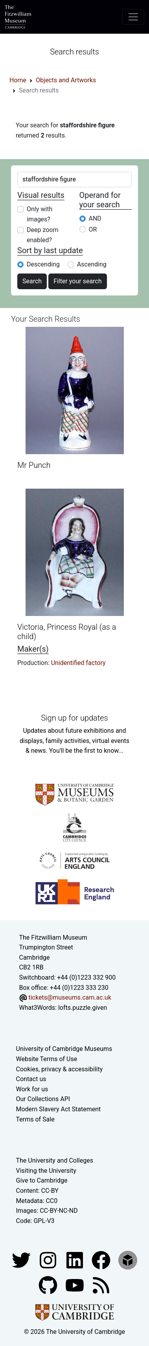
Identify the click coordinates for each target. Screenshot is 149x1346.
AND (95, 218)
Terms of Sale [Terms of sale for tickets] (35, 1119)
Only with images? (39, 214)
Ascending (92, 264)
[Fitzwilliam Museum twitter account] (22, 1260)
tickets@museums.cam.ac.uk (69, 997)
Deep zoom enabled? (43, 235)
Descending (43, 264)
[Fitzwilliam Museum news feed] (101, 1285)
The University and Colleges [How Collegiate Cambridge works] (54, 1160)
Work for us (32, 1089)
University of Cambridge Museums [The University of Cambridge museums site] (64, 1049)
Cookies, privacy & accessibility (59, 1069)
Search (32, 281)
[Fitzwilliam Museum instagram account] (48, 1260)
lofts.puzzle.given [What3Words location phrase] (82, 1007)
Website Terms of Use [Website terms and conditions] (46, 1059)
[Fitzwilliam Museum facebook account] (75, 1260)
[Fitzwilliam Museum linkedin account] (101, 1260)
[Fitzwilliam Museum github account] (48, 1285)
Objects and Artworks (66, 80)
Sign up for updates (74, 718)
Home (17, 80)
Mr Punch (33, 465)
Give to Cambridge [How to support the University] (42, 1180)
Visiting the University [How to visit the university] (46, 1170)
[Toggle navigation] (133, 17)
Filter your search (77, 281)
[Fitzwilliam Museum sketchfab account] (127, 1260)
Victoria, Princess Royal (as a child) (66, 631)
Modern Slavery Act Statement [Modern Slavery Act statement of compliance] (58, 1109)
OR (93, 229)
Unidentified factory (78, 663)
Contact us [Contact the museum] (31, 1079)
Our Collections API (43, 1099)
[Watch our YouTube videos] (75, 1285)
